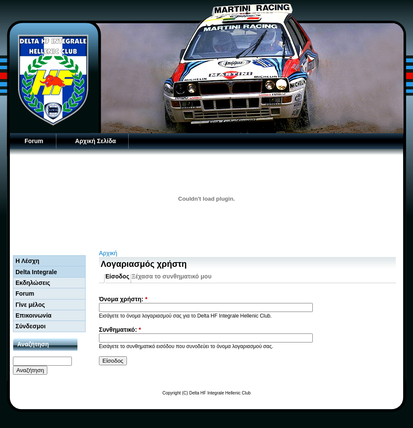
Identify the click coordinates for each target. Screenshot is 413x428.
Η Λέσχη (27, 260)
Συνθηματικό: (120, 329)
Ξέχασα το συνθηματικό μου (172, 276)
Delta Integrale (36, 272)
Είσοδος (117, 276)
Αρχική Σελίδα (95, 141)
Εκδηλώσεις (32, 282)
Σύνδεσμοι (30, 326)
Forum (34, 141)
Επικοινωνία (33, 315)
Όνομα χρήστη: (123, 299)
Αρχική (108, 253)
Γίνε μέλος (30, 304)
